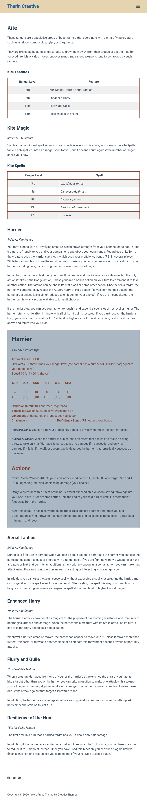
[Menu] (138, 6)
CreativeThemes (68, 794)
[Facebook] (8, 778)
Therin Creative (23, 6)
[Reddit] (14, 778)
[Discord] (19, 778)
